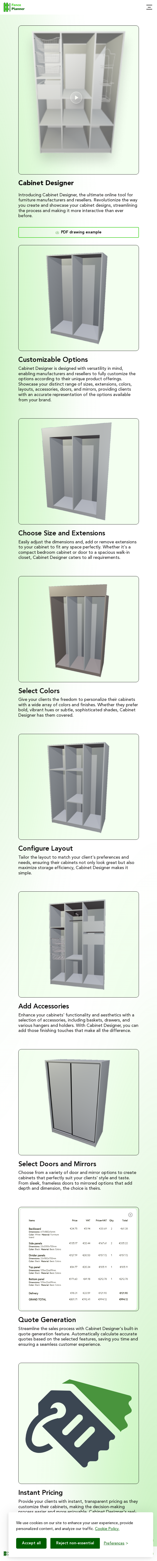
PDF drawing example (78, 232)
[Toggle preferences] (116, 1543)
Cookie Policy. (107, 1529)
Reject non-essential (75, 1543)
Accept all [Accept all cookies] (31, 1543)
